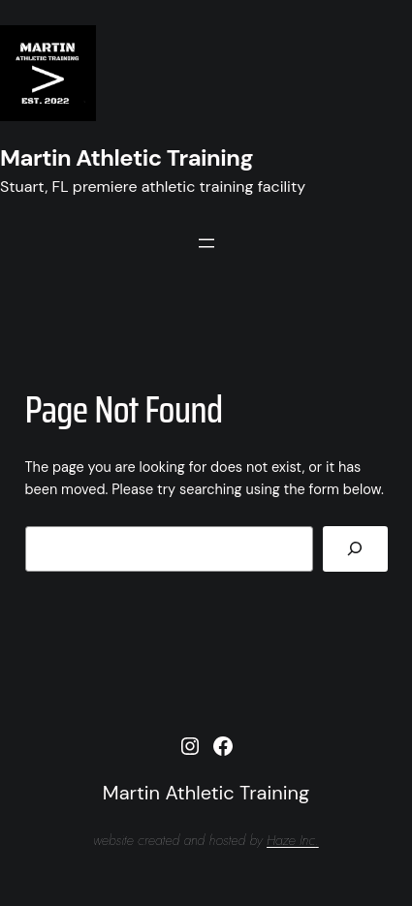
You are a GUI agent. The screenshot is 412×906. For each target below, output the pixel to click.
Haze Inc (291, 840)
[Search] (355, 549)
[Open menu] (206, 243)
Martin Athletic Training (126, 157)
